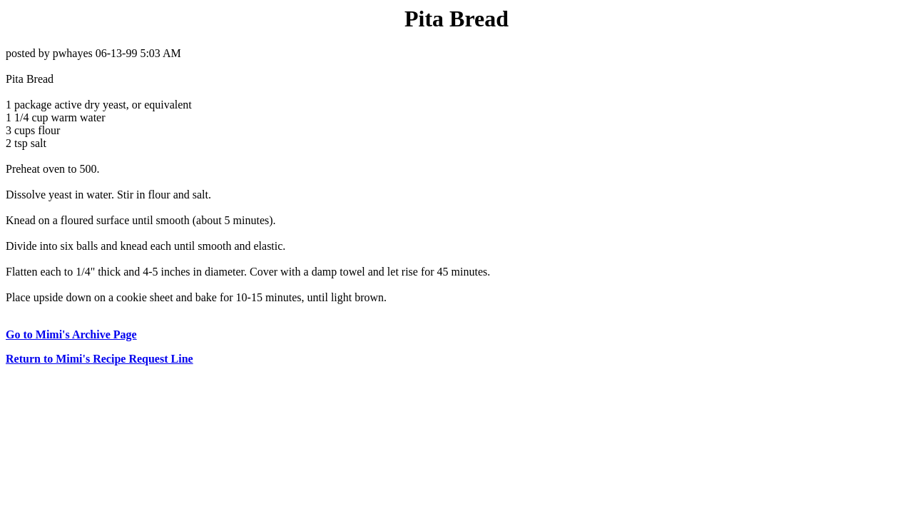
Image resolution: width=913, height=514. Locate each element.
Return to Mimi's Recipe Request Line (99, 359)
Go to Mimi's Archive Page (71, 334)
